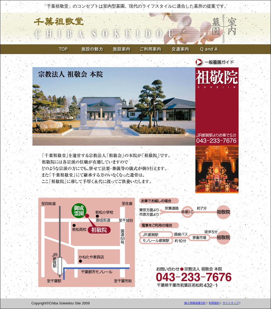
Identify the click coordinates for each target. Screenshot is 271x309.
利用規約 (214, 302)
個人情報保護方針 (195, 302)
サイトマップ (231, 302)
